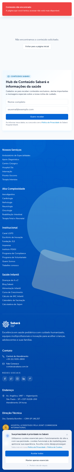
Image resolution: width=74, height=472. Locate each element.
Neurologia (7, 206)
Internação (7, 171)
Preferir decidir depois (37, 466)
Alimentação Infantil (11, 288)
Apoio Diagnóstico (10, 159)
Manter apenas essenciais (37, 460)
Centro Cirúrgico (10, 163)
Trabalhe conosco (10, 265)
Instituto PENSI (9, 249)
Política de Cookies (54, 447)
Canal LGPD (7, 233)
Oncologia (7, 210)
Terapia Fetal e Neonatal (13, 218)
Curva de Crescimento (12, 292)
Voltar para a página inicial (37, 46)
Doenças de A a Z (10, 280)
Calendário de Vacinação (13, 300)
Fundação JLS (8, 241)
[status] (37, 9)
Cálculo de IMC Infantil (12, 296)
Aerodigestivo (8, 194)
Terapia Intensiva (9, 179)
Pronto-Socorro (9, 175)
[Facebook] (4, 378)
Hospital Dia (7, 167)
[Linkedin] (23, 378)
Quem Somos (8, 261)
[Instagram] (17, 378)
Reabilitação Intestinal (12, 214)
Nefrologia (7, 202)
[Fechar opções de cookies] (67, 434)
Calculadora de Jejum (12, 304)
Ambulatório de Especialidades (16, 155)
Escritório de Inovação (12, 237)
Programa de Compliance (14, 253)
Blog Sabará (7, 284)
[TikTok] (30, 378)
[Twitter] (11, 378)
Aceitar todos (37, 453)
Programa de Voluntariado (14, 257)
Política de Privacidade (50, 123)
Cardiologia (7, 198)
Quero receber (37, 116)
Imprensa (6, 245)
